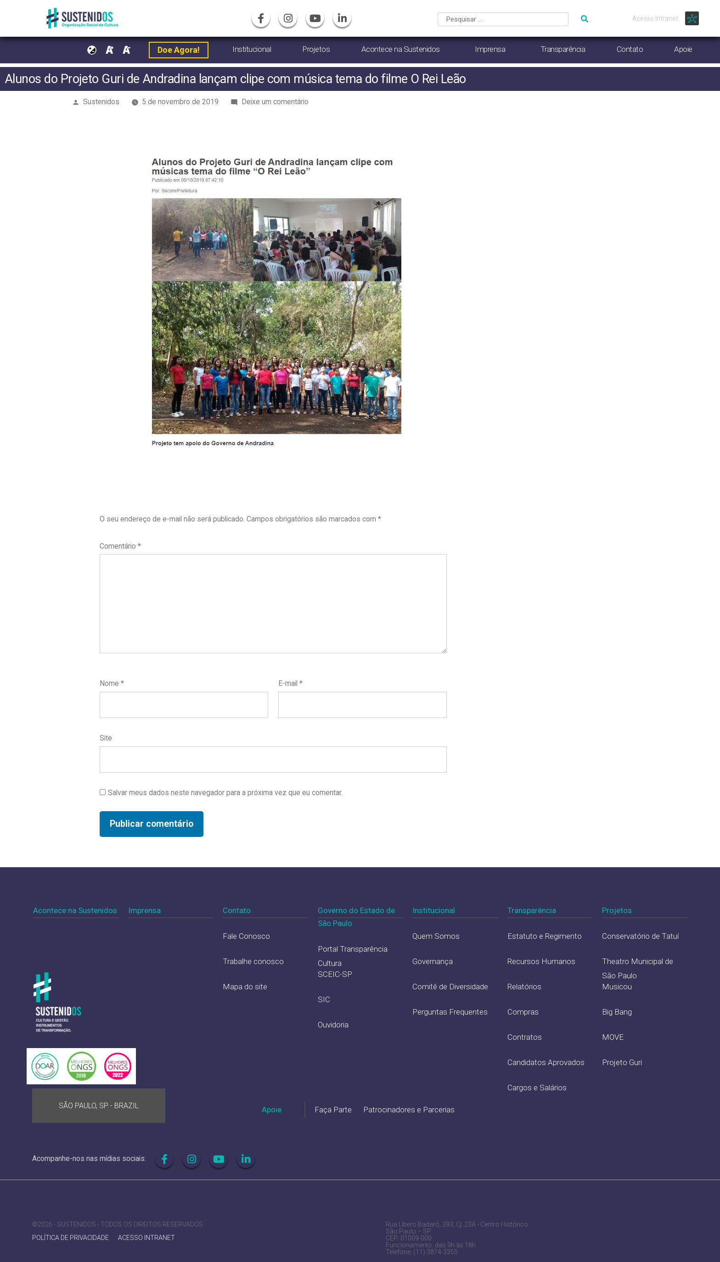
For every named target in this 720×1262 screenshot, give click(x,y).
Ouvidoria (333, 1024)
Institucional (251, 49)
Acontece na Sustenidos (400, 49)
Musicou (617, 986)
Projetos (316, 49)
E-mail (290, 683)
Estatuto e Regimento (544, 936)
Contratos (524, 1037)
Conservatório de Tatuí (640, 936)
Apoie (683, 49)
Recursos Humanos (541, 961)
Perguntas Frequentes (450, 1011)
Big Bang (617, 1011)
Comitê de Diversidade (450, 986)
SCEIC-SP (335, 974)
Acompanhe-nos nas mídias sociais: (89, 1158)
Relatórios (524, 986)
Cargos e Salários (537, 1087)
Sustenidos (101, 101)
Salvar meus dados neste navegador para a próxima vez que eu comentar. (225, 792)
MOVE (613, 1037)
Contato (630, 49)
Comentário (120, 546)
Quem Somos (436, 936)
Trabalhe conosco (253, 961)
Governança (432, 961)
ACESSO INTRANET (146, 1237)
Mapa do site (245, 986)
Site (106, 738)
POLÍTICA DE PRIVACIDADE (70, 1237)
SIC (324, 999)
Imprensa (490, 49)
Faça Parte (333, 1109)
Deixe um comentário (275, 101)
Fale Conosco (246, 936)
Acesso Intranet (655, 18)
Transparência (562, 49)
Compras (523, 1011)
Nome (112, 683)
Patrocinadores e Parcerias (409, 1109)
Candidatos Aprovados (546, 1062)
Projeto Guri (622, 1062)
